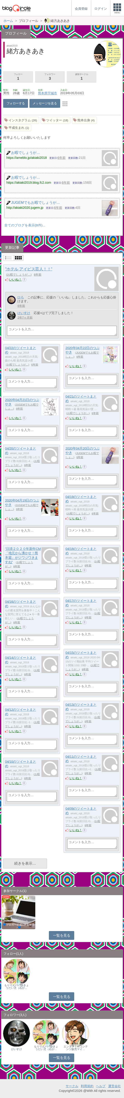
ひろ (20, 297)
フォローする (16, 103)
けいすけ (23, 313)
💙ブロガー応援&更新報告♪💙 (19, 926)
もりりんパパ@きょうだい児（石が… (16, 986)
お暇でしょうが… (19, 274)
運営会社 (114, 1086)
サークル (72, 1086)
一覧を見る (61, 935)
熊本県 (43, 93)
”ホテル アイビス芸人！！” (28, 269)
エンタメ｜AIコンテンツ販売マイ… (76, 1048)
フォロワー (50, 77)
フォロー (18, 77)
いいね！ (15, 279)
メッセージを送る (45, 103)
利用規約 (87, 1086)
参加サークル (81, 77)
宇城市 (52, 93)
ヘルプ (100, 1086)
